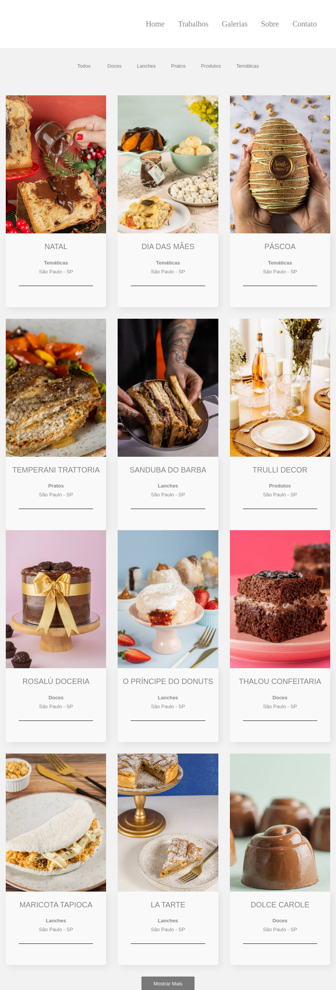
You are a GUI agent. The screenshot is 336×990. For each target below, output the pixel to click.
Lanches (146, 65)
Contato (305, 24)
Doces (114, 65)
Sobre (270, 24)
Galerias (235, 24)
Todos (84, 65)
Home (155, 24)
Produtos (211, 65)
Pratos (178, 65)
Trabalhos (193, 24)
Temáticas (247, 65)
